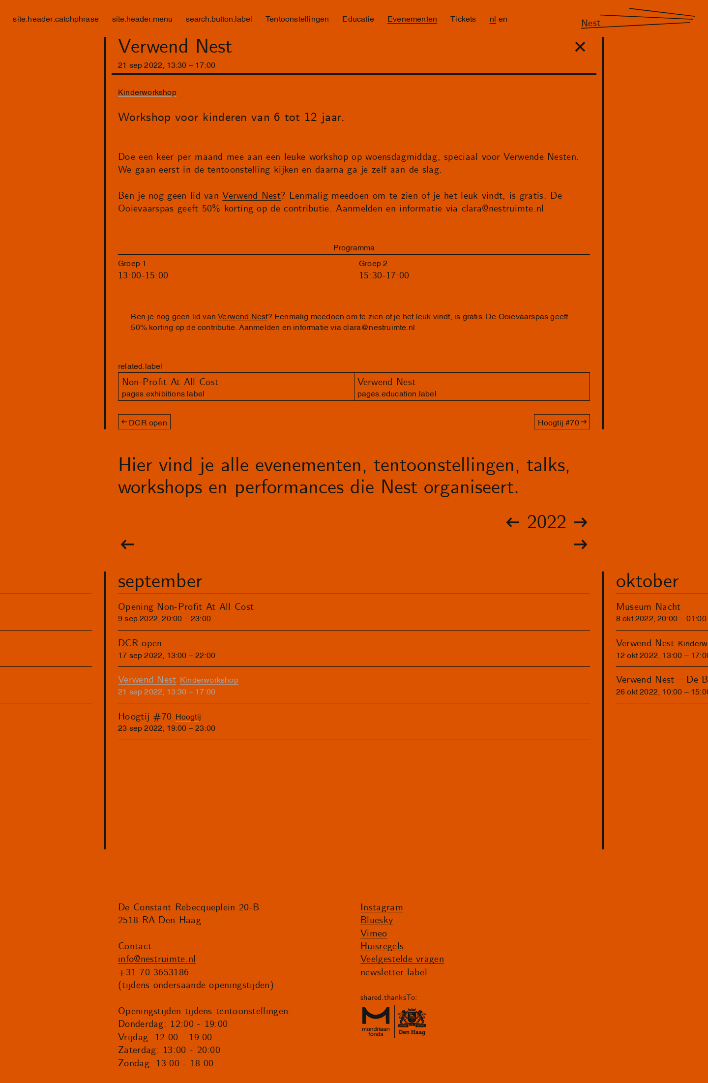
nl (493, 18)
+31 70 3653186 (153, 972)
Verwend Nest (251, 196)
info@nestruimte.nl (157, 959)
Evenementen (412, 18)
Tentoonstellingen (297, 18)
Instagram (381, 907)
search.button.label (219, 18)
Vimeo (373, 933)
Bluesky (376, 920)
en (503, 18)
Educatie (358, 18)
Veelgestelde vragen (402, 959)
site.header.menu (142, 18)
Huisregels (382, 946)
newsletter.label (393, 972)
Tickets (463, 18)
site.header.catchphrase (56, 18)
